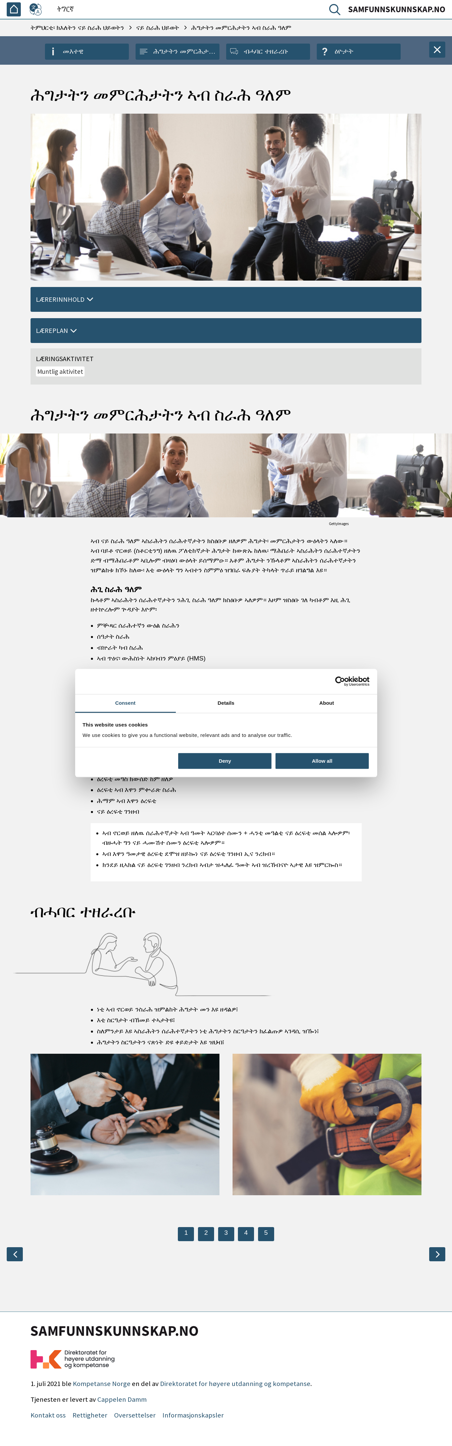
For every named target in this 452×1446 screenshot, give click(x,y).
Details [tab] (226, 703)
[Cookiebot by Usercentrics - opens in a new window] (340, 681)
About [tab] (326, 703)
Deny (225, 761)
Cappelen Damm (122, 1399)
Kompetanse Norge (102, 1383)
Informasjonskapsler (193, 1415)
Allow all (322, 761)
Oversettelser (135, 1415)
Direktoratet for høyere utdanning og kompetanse (235, 1383)
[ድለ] (336, 11)
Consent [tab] (125, 703)
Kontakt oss (48, 1415)
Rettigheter (89, 1415)
